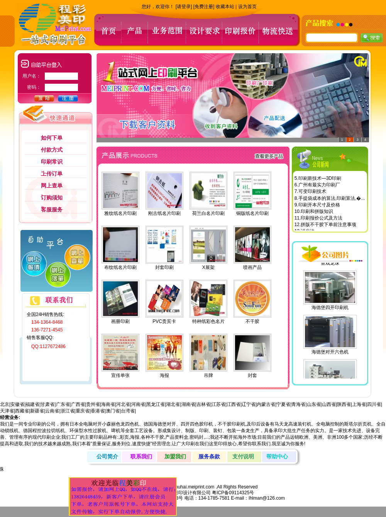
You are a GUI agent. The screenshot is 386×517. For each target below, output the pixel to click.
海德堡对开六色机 (330, 351)
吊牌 (208, 375)
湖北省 (173, 404)
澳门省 (113, 411)
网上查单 (52, 185)
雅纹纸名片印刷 (120, 213)
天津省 (7, 411)
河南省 (138, 404)
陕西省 (344, 404)
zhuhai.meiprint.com (193, 487)
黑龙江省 (155, 404)
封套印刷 (164, 267)
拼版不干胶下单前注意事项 (328, 226)
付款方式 (52, 150)
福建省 (32, 404)
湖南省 (188, 404)
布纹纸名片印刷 (120, 267)
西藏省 (22, 411)
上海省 (359, 404)
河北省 (123, 404)
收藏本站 (225, 6)
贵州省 (93, 404)
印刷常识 (52, 162)
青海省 (298, 404)
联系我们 (141, 456)
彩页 (124, 437)
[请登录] (184, 6)
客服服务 (52, 209)
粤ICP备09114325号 (233, 492)
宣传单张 (120, 375)
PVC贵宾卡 (164, 321)
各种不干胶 (152, 437)
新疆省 (37, 411)
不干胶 (252, 321)
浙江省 (67, 411)
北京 (4, 404)
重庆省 (83, 411)
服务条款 (209, 456)
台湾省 (128, 411)
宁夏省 (283, 404)
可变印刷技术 (312, 193)
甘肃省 (47, 404)
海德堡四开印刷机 (330, 307)
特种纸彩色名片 (208, 321)
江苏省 (218, 404)
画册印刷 (120, 321)
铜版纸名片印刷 (252, 213)
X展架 (208, 267)
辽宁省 (249, 404)
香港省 (98, 411)
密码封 (196, 437)
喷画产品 (252, 267)
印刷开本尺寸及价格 (319, 206)
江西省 (233, 404)
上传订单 (52, 174)
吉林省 (203, 404)
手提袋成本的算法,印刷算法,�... (331, 200)
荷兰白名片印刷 (208, 213)
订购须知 (52, 197)
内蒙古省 (266, 404)
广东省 (63, 404)
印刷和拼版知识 (317, 213)
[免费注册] (204, 6)
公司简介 (107, 456)
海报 (164, 375)
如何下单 (52, 138)
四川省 (374, 404)
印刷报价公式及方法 (321, 219)
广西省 (78, 404)
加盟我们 (175, 456)
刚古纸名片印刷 (164, 213)
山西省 (329, 404)
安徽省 (17, 404)
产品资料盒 (176, 437)
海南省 (108, 404)
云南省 (52, 411)
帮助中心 (277, 456)
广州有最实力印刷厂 (319, 186)
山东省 (314, 404)
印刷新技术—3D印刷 (319, 179)
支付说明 (243, 456)
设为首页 (247, 6)
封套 (252, 375)
